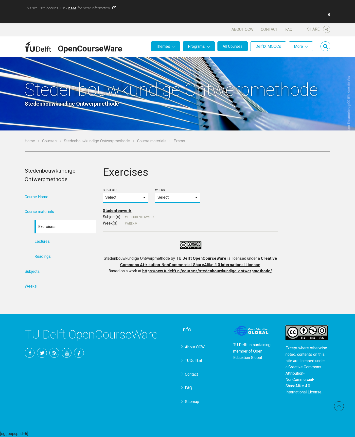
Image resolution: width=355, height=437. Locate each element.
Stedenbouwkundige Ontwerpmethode (97, 141)
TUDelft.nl (193, 360)
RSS (54, 353)
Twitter (42, 353)
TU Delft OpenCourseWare (201, 258)
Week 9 (131, 223)
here (72, 8)
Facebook (30, 353)
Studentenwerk (117, 210)
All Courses (233, 46)
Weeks (177, 195)
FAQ (288, 29)
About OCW (242, 29)
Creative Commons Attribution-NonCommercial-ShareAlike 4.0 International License (303, 379)
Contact (269, 29)
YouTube (66, 353)
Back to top (339, 406)
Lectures (42, 241)
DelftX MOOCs (268, 46)
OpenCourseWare (90, 48)
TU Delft (79, 353)
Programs (196, 46)
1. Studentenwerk (140, 217)
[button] (327, 14)
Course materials (151, 141)
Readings (43, 256)
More (298, 46)
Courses (49, 141)
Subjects (125, 195)
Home (30, 141)
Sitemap (192, 401)
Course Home (36, 196)
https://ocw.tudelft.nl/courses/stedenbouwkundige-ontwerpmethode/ (207, 271)
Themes (163, 46)
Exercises (46, 226)
